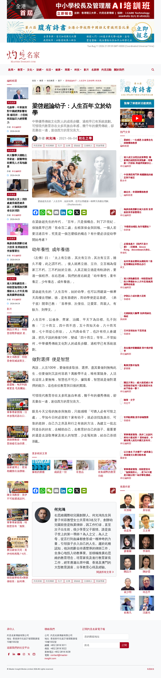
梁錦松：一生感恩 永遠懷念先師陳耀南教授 (145, 143)
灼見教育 (11, 150)
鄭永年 (140, 183)
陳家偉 (140, 460)
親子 (60, 81)
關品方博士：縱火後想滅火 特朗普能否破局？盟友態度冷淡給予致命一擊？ (145, 388)
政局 (10, 69)
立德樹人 (88, 145)
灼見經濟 (11, 102)
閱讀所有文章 (105, 572)
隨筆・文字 (142, 400)
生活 (48, 69)
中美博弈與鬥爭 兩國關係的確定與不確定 (145, 177)
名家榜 (95, 69)
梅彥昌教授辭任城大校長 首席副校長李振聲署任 (17, 247)
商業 (67, 69)
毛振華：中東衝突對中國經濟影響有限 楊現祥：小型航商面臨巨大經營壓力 (17, 115)
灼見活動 (106, 69)
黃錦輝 (140, 322)
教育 (20, 69)
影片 (86, 69)
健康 (57, 69)
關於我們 (119, 69)
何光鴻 (51, 138)
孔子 (60, 145)
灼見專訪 (11, 279)
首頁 (34, 81)
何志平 (140, 403)
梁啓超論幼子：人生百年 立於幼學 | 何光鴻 (83, 81)
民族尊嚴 (100, 145)
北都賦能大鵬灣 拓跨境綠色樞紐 (145, 316)
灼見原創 (38, 145)
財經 (39, 69)
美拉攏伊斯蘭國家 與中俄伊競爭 (145, 351)
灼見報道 (11, 194)
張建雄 (140, 302)
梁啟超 (77, 145)
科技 (76, 69)
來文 (139, 270)
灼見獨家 (50, 145)
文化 (29, 69)
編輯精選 (141, 148)
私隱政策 (150, 669)
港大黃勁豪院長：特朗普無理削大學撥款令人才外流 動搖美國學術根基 (145, 284)
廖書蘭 (140, 368)
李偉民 (140, 252)
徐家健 (140, 232)
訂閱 (124, 645)
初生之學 (85, 138)
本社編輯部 (16, 127)
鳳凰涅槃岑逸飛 (145, 365)
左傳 (68, 145)
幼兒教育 (50, 81)
